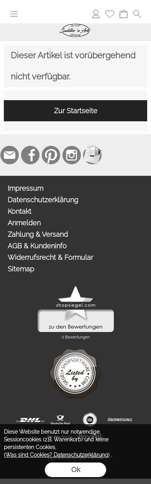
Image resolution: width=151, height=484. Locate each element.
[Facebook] (30, 155)
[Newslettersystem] (92, 155)
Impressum (25, 188)
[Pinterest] (51, 155)
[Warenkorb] (123, 14)
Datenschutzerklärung (43, 200)
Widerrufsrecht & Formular (50, 257)
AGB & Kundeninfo (37, 246)
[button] (14, 14)
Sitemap (21, 269)
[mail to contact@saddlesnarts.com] (9, 155)
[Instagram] (71, 155)
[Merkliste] (110, 14)
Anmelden (24, 223)
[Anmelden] (96, 14)
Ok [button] (75, 470)
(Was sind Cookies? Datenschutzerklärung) (57, 455)
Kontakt (19, 211)
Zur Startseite (75, 111)
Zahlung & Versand (38, 234)
